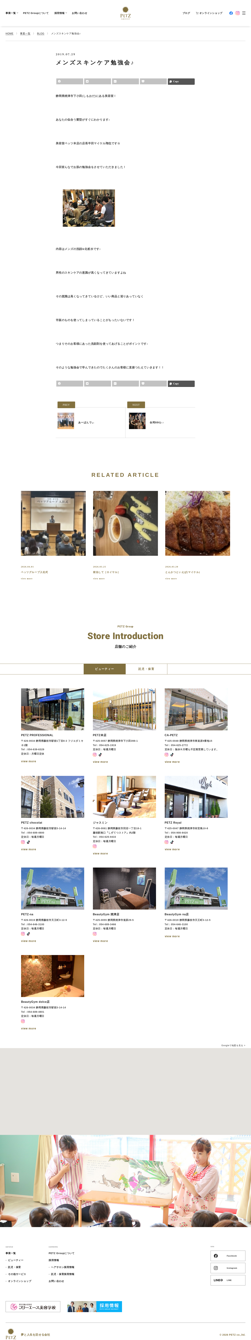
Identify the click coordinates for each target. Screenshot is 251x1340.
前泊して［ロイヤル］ (106, 572)
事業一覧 (11, 13)
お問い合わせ (79, 13)
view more (27, 578)
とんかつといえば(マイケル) (182, 572)
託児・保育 (14, 1267)
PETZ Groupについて (36, 13)
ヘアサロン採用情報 (62, 1267)
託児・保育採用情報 (62, 1274)
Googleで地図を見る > (233, 1045)
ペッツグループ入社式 (34, 572)
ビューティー (16, 1260)
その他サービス (17, 1274)
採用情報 (60, 13)
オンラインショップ (209, 13)
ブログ (186, 13)
